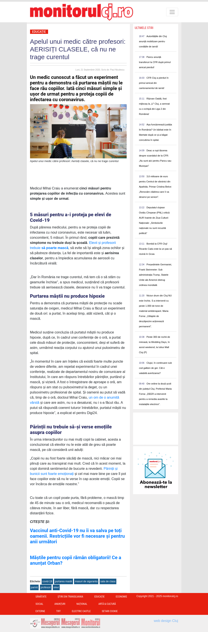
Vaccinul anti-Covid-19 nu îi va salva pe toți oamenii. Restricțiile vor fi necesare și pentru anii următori (77, 536)
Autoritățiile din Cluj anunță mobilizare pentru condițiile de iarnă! (153, 41)
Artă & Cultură (107, 603)
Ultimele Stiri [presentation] (144, 28)
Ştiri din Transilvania (70, 596)
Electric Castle (81, 611)
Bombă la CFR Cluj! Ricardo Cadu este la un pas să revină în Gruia (155, 248)
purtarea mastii (63, 581)
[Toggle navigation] (172, 12)
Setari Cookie (110, 611)
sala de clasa (107, 581)
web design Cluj (166, 621)
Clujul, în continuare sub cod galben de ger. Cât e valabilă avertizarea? (155, 368)
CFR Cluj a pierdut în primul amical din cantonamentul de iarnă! (154, 83)
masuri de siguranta (86, 581)
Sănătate (41, 596)
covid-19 (47, 581)
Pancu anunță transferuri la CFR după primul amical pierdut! (155, 62)
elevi (56, 587)
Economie (121, 596)
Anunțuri (59, 603)
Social (39, 603)
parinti (34, 587)
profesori (46, 587)
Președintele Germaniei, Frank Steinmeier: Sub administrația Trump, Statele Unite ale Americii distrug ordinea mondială (155, 274)
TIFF (58, 611)
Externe (40, 611)
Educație (39, 31)
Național (81, 603)
